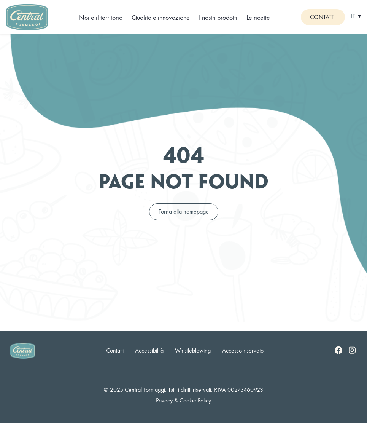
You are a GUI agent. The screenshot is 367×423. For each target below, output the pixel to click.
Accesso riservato (243, 350)
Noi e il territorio (100, 17)
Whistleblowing (193, 350)
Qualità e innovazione (161, 17)
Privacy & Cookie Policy (183, 400)
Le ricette (258, 17)
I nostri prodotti (218, 17)
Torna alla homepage (184, 211)
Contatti (323, 17)
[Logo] (27, 16)
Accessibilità (149, 350)
